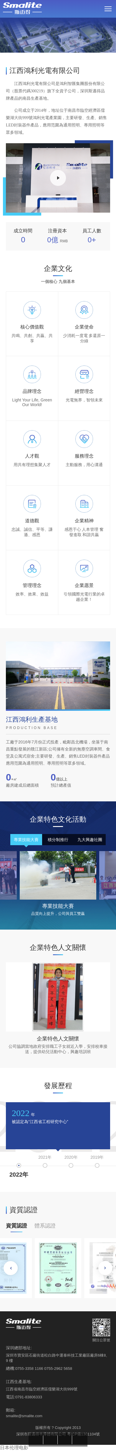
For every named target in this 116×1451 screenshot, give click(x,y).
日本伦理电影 (14, 1447)
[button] (105, 1268)
